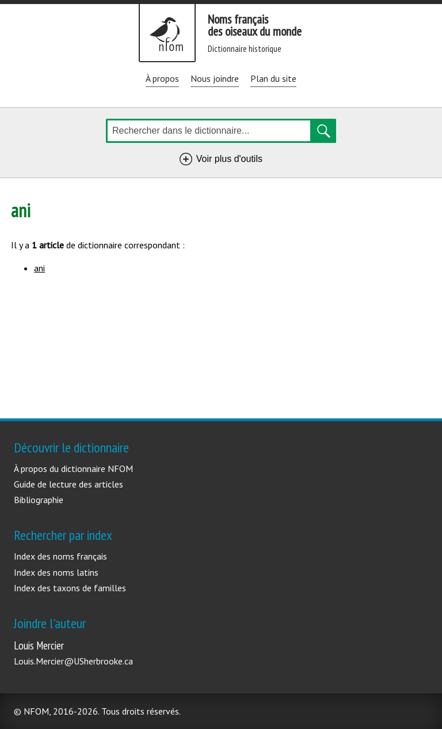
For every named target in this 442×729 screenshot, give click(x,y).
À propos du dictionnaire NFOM (73, 468)
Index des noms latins (56, 572)
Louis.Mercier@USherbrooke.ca (73, 661)
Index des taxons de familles (70, 588)
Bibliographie (38, 499)
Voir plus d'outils (231, 160)
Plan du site (273, 78)
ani (39, 268)
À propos (162, 78)
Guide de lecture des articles (68, 484)
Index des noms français (60, 556)
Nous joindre (214, 78)
